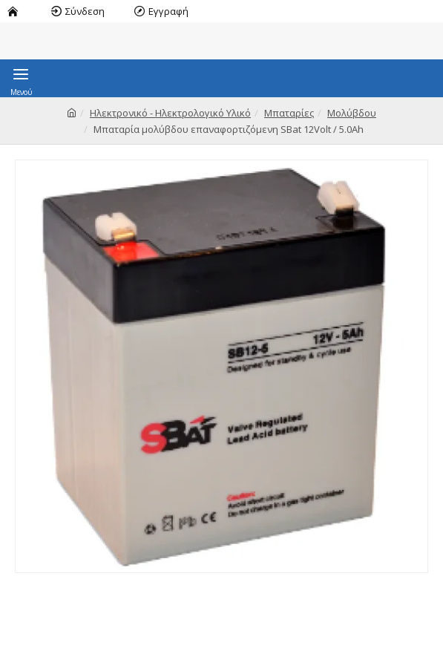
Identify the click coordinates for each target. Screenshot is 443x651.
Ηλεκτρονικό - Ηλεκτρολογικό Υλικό (170, 113)
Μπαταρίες (289, 113)
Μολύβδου (351, 113)
